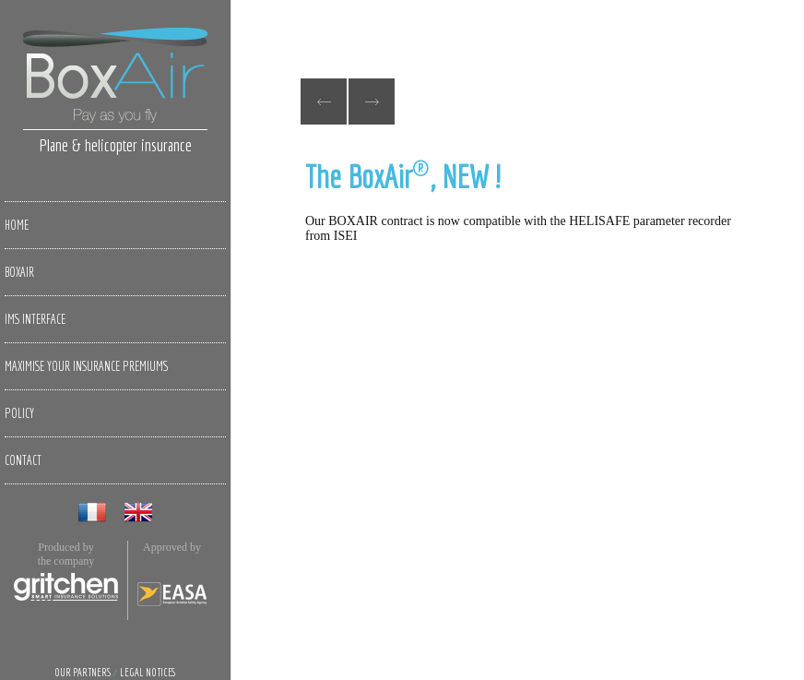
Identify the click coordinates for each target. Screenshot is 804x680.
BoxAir (19, 272)
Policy (19, 413)
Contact (23, 460)
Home (17, 225)
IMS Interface (35, 319)
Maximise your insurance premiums (86, 366)
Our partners (82, 672)
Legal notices (148, 672)
